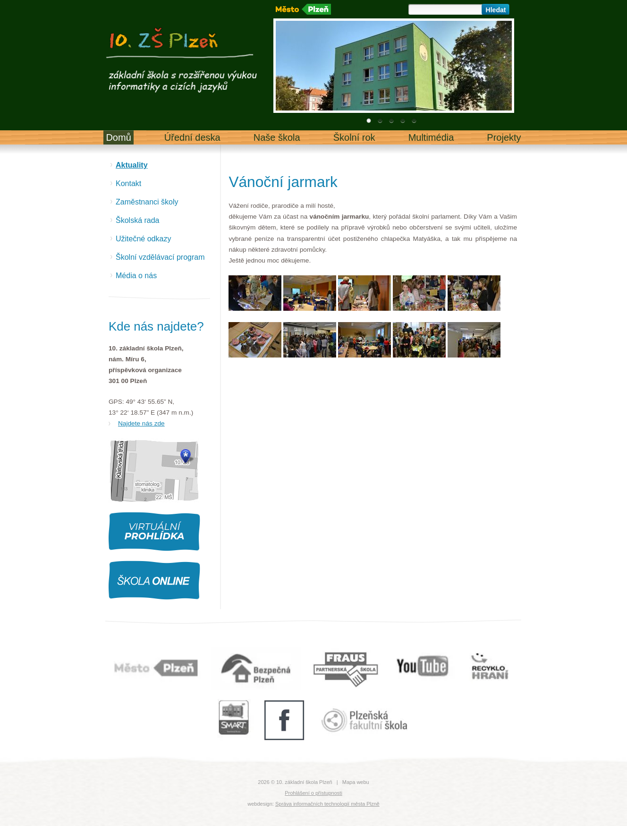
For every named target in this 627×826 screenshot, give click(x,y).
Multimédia (431, 137)
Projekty (504, 137)
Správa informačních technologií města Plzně (327, 804)
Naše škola (277, 137)
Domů (118, 137)
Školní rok (354, 137)
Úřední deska (192, 137)
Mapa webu (355, 782)
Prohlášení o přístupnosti (313, 793)
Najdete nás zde (141, 423)
